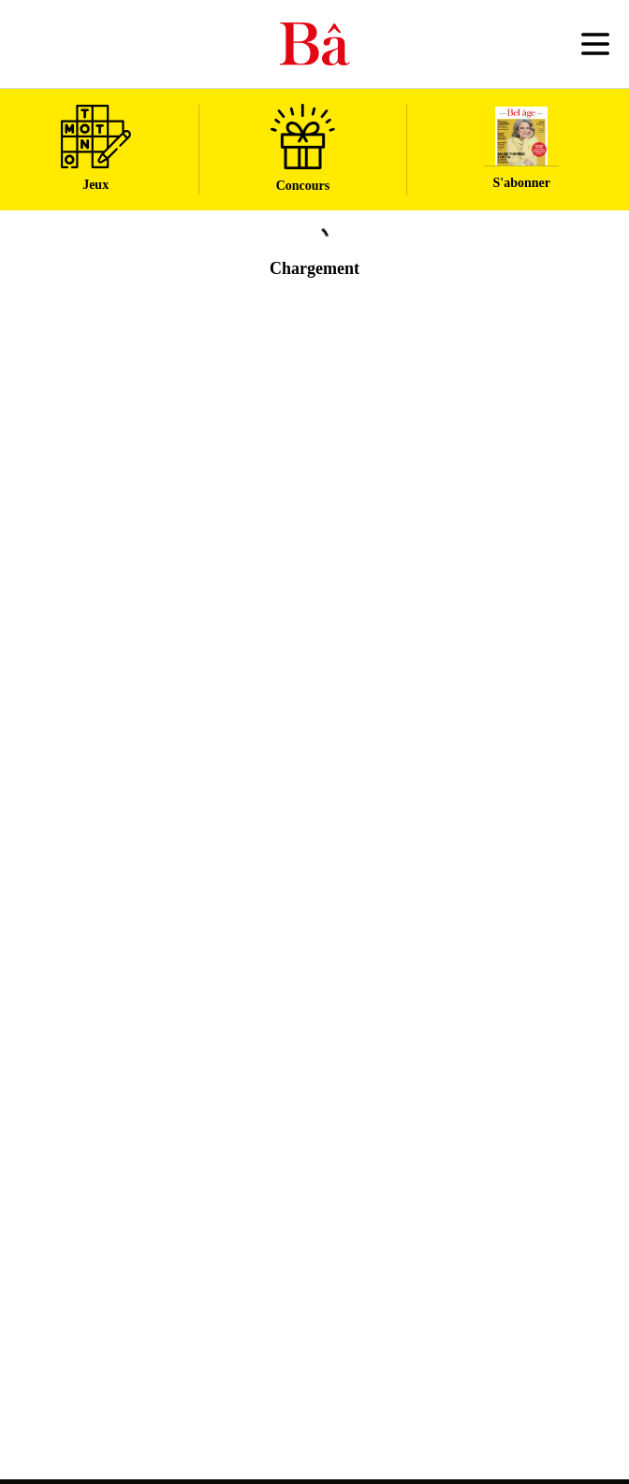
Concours (303, 148)
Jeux (96, 148)
